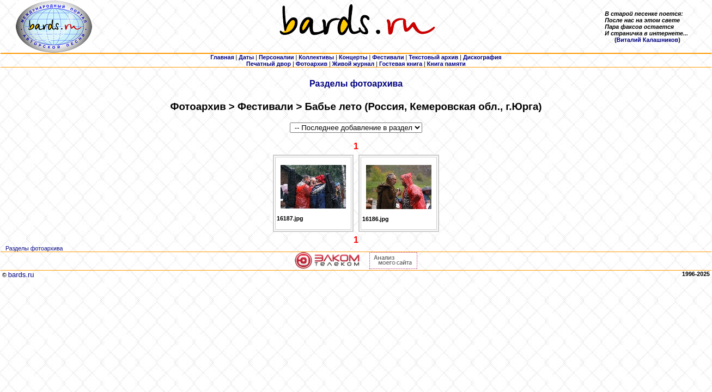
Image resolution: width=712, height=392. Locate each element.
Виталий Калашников (648, 39)
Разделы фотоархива (356, 83)
